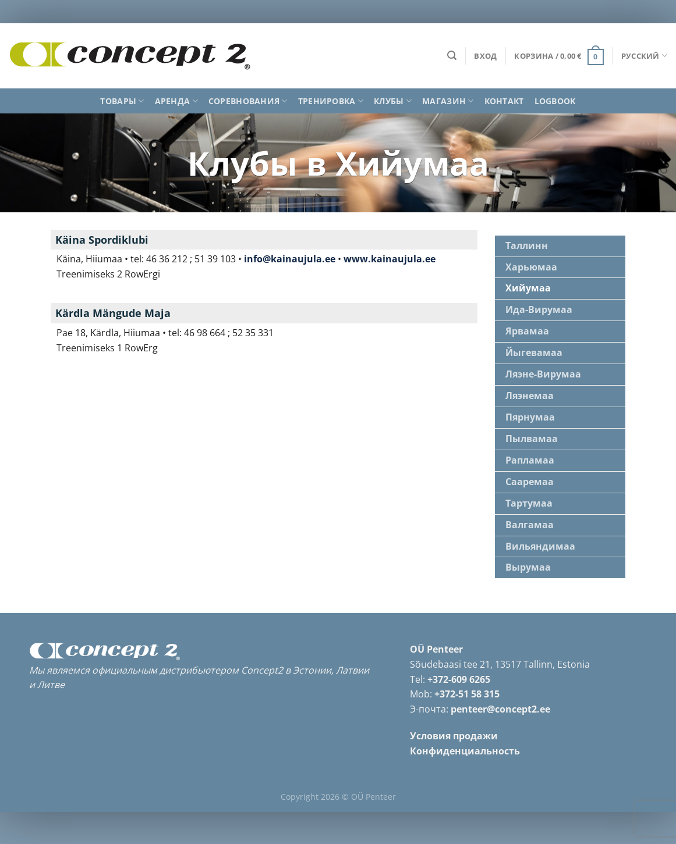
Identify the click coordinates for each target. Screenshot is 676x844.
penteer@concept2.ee (500, 706)
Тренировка (330, 101)
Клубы (393, 101)
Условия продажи (454, 733)
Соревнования (248, 101)
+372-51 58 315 (467, 691)
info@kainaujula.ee (289, 258)
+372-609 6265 (458, 675)
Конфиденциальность (465, 748)
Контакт (504, 100)
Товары (122, 101)
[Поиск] (451, 55)
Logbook (555, 100)
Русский (644, 55)
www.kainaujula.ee (390, 258)
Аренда (176, 101)
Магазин (448, 101)
